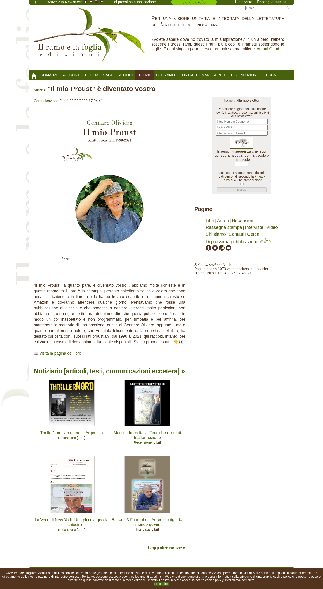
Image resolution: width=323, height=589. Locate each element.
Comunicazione (46, 101)
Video (272, 227)
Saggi (109, 75)
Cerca (270, 75)
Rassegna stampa (224, 227)
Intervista (143, 529)
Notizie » (40, 90)
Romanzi (48, 75)
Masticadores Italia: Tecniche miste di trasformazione (147, 435)
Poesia (92, 75)
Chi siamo (165, 75)
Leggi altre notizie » (166, 547)
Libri (210, 220)
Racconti (71, 75)
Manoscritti (214, 75)
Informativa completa (239, 580)
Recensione (67, 438)
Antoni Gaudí (268, 49)
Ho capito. (161, 584)
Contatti (188, 75)
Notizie (144, 75)
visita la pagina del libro (60, 353)
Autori (126, 75)
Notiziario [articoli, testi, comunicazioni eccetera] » (109, 371)
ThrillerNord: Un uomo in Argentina (71, 432)
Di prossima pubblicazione (238, 241)
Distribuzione (245, 75)
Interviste (254, 227)
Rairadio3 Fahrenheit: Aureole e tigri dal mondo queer (147, 522)
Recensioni (243, 220)
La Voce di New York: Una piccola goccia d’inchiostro (71, 522)
